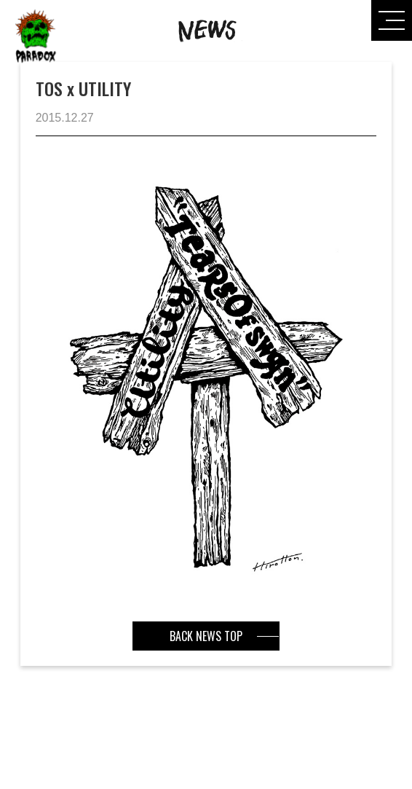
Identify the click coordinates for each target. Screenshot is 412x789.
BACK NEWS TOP (206, 636)
